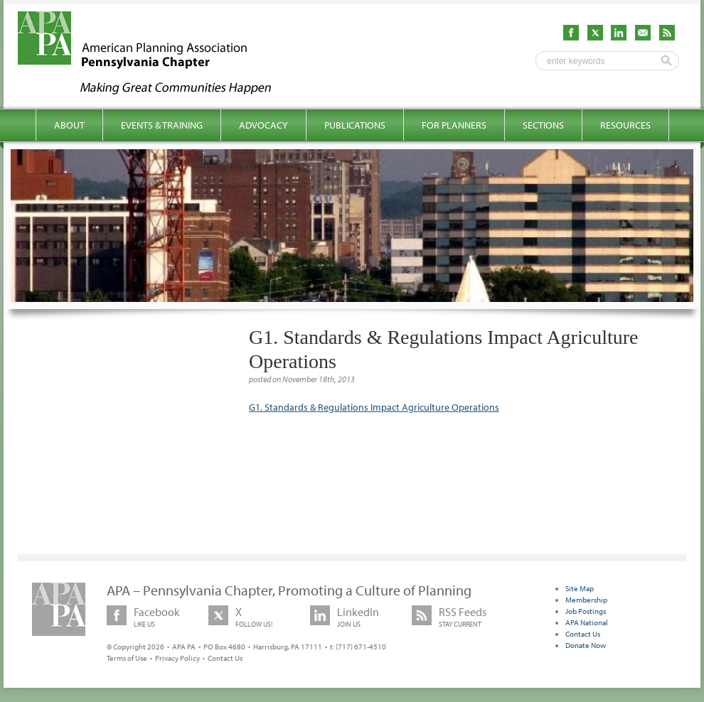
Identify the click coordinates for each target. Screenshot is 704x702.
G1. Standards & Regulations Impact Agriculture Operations (374, 407)
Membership (586, 600)
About (69, 125)
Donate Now (585, 645)
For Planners (454, 125)
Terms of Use (127, 658)
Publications (354, 125)
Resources (625, 125)
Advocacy (263, 125)
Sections (543, 125)
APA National (586, 622)
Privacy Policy (177, 658)
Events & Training (162, 125)
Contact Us (225, 658)
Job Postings (585, 611)
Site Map (579, 588)
